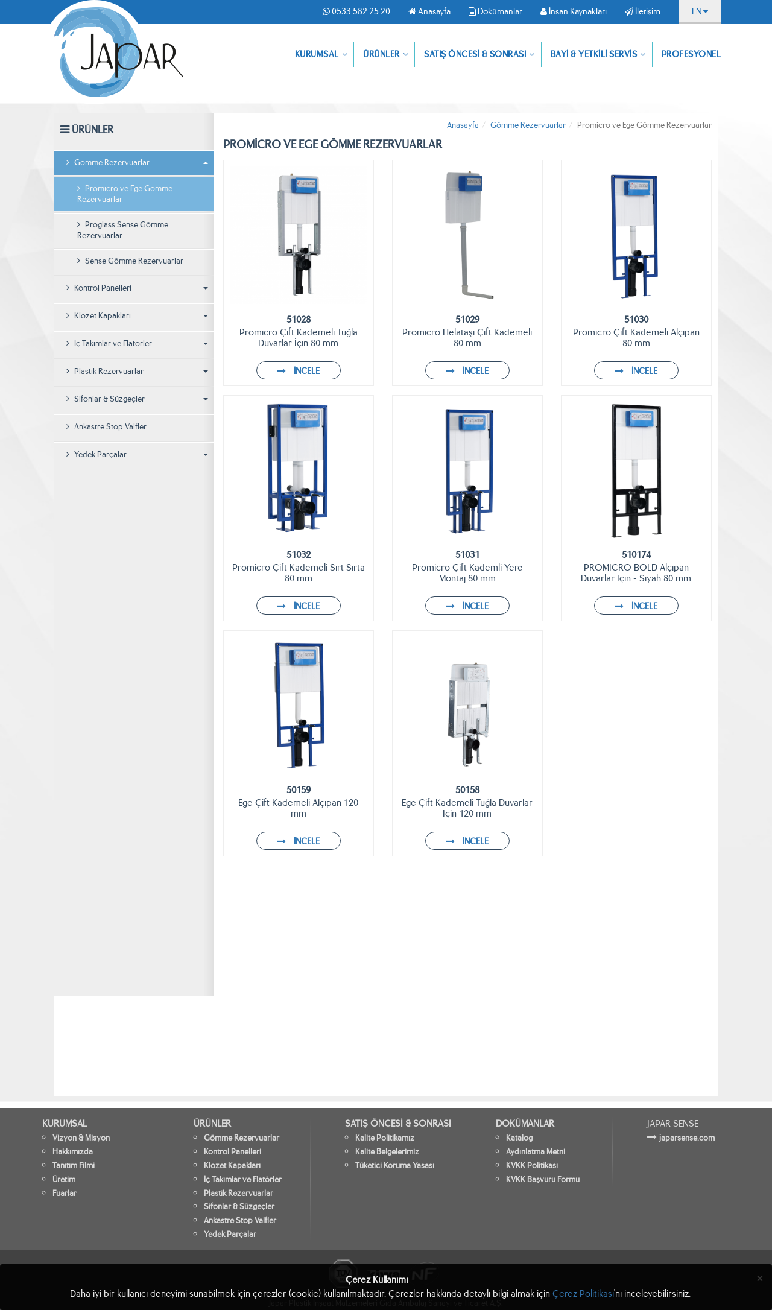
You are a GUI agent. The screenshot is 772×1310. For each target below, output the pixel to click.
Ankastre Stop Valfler (106, 427)
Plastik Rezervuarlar (137, 371)
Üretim (63, 1179)
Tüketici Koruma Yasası (394, 1165)
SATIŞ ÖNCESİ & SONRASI (479, 55)
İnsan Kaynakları (573, 11)
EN (700, 11)
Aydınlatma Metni (535, 1152)
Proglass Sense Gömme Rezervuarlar (122, 230)
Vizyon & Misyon (81, 1138)
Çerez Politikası (583, 1293)
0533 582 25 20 (356, 11)
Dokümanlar (495, 11)
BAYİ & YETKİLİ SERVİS (598, 55)
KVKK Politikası (532, 1165)
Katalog (519, 1138)
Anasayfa (429, 11)
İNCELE (298, 370)
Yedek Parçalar (137, 454)
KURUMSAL (321, 55)
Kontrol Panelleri (137, 288)
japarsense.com (687, 1138)
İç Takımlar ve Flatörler (137, 343)
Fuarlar (64, 1193)
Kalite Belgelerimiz (387, 1152)
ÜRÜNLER (385, 55)
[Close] (760, 1278)
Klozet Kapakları (137, 316)
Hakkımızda (72, 1152)
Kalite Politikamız (384, 1138)
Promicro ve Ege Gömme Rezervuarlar (124, 193)
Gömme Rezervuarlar (137, 162)
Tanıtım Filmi (73, 1165)
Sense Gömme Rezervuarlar (130, 261)
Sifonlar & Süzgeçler (137, 399)
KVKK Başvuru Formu (543, 1179)
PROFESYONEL (691, 54)
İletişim (642, 11)
